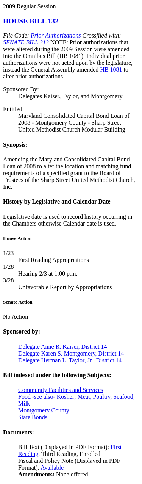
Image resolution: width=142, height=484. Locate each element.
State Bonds (32, 417)
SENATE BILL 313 (26, 42)
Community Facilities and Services (60, 390)
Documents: (18, 432)
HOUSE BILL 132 (31, 21)
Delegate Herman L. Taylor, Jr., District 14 (70, 360)
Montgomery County (43, 410)
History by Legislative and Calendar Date (57, 201)
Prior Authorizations (56, 35)
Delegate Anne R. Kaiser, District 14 (62, 346)
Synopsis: (15, 144)
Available (52, 467)
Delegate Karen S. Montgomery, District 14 (71, 353)
